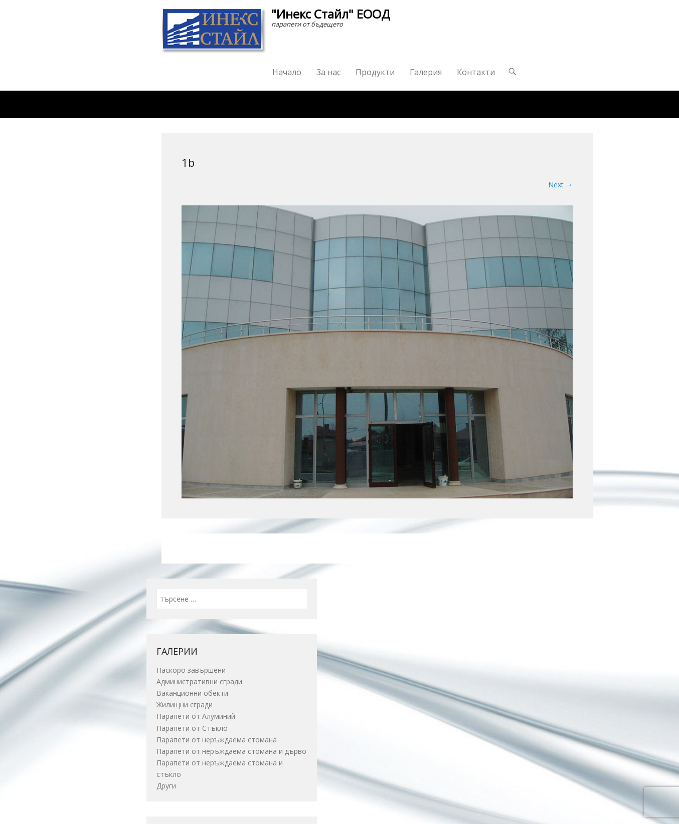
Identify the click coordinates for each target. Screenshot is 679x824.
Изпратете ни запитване (395, 104)
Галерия (426, 72)
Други (166, 785)
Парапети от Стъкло (192, 728)
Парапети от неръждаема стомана (216, 739)
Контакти (476, 72)
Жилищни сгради (184, 704)
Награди (311, 104)
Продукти (375, 72)
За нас (328, 72)
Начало (286, 72)
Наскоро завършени (191, 670)
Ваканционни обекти (192, 693)
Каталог (256, 104)
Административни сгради (199, 681)
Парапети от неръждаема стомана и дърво (231, 751)
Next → (560, 184)
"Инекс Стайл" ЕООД (330, 14)
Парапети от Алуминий (195, 716)
